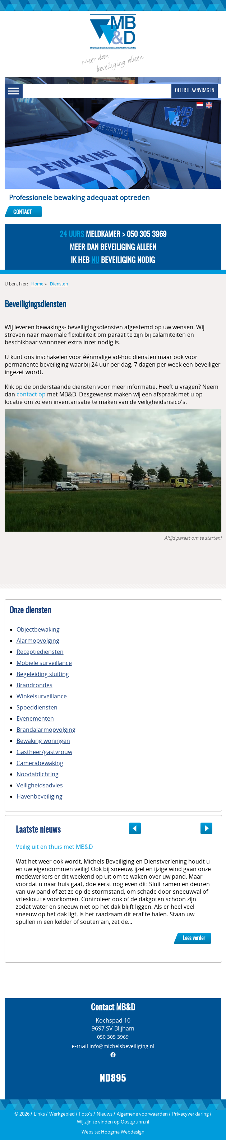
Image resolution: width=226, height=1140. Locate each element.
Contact (22, 212)
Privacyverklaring (190, 1114)
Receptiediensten (40, 652)
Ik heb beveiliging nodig (113, 260)
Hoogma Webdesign (122, 1132)
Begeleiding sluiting (43, 674)
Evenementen (35, 718)
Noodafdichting (38, 774)
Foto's (85, 1114)
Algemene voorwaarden (142, 1114)
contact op (31, 394)
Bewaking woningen (43, 741)
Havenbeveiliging (40, 796)
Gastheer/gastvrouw (44, 752)
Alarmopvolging (38, 641)
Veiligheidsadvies (40, 785)
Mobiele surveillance (44, 663)
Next (209, 828)
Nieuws (104, 1114)
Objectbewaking (38, 629)
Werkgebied (62, 1114)
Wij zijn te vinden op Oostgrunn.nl (113, 1122)
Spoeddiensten (37, 707)
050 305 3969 (113, 1036)
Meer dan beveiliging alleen (113, 247)
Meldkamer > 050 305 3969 (113, 234)
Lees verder (194, 938)
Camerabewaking (40, 763)
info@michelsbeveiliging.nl (121, 1046)
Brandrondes (34, 685)
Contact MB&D (113, 1008)
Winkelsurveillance (42, 696)
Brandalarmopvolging (46, 730)
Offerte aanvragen (194, 90)
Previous (132, 828)
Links (39, 1114)
